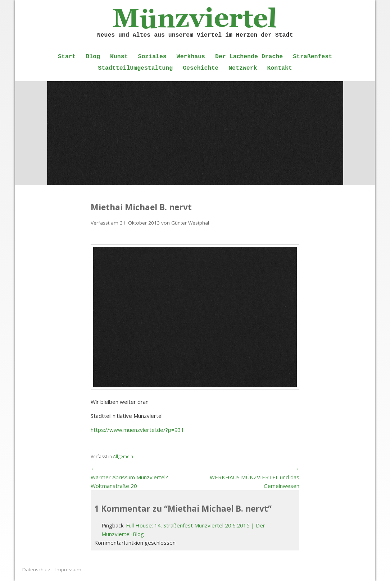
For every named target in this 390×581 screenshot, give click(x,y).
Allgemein (123, 456)
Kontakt (279, 68)
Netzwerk (242, 68)
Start (67, 56)
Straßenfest (312, 56)
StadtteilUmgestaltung (135, 68)
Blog (93, 56)
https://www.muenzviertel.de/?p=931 (137, 429)
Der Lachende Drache (249, 56)
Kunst (119, 56)
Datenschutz (36, 569)
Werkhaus (191, 56)
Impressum (68, 569)
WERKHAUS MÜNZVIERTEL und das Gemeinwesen (254, 481)
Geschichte (200, 68)
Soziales (152, 56)
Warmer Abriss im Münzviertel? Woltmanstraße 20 (129, 481)
